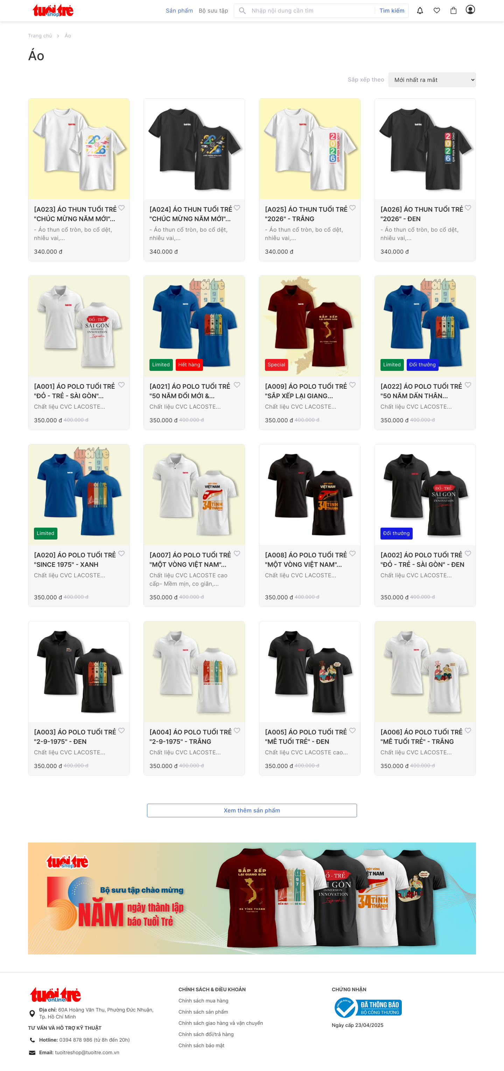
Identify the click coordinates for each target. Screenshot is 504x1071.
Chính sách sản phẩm (203, 1012)
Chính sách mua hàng (203, 1001)
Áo (68, 36)
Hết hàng (189, 365)
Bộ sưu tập (213, 10)
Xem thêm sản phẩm (252, 810)
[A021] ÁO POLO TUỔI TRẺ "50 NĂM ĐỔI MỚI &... (189, 391)
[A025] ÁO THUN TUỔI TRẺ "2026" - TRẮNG (306, 214)
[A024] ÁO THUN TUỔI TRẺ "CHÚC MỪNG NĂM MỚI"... (190, 214)
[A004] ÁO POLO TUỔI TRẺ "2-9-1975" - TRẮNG (190, 737)
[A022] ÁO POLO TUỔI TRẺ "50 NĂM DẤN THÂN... (421, 391)
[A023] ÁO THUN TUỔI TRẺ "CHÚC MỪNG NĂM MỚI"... (75, 214)
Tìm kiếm (392, 10)
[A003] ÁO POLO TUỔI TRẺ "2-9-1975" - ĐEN (75, 737)
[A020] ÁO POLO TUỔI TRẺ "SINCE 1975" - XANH (75, 560)
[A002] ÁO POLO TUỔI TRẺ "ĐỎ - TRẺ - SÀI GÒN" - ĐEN (422, 560)
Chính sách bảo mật (201, 1046)
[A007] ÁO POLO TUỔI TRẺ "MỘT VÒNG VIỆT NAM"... (190, 560)
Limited (161, 365)
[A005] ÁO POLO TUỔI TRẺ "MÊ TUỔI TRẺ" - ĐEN (306, 737)
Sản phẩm (179, 10)
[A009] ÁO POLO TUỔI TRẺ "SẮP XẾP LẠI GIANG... (306, 391)
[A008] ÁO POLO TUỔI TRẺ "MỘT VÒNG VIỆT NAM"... (306, 560)
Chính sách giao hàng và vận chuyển (220, 1023)
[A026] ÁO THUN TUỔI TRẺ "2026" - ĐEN (421, 214)
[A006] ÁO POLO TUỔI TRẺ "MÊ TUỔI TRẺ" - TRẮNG (421, 737)
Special (276, 365)
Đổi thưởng (423, 365)
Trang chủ (40, 36)
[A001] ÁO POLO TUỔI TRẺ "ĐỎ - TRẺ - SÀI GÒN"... (74, 391)
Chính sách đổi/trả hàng (206, 1034)
